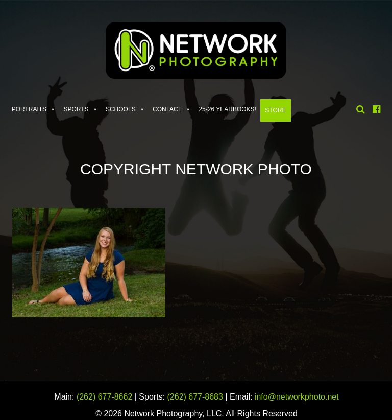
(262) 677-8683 (195, 396)
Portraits (29, 109)
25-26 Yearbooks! (227, 109)
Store (275, 110)
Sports (75, 109)
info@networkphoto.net (297, 396)
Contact (167, 109)
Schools (121, 109)
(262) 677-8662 (104, 396)
